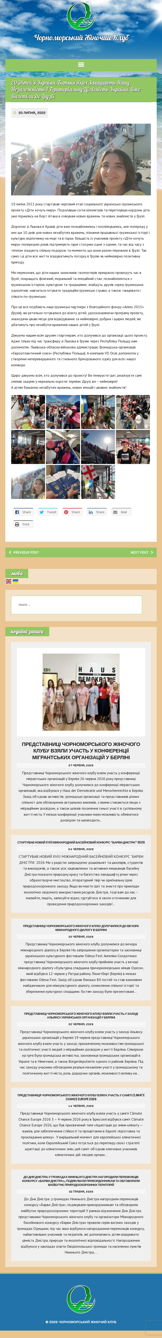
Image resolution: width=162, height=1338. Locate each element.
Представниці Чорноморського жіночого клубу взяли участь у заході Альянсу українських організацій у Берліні (81, 1023)
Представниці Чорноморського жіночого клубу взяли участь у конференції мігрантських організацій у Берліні (81, 754)
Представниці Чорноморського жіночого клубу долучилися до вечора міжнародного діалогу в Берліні (81, 935)
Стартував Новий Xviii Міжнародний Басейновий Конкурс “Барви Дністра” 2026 (81, 848)
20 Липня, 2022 (32, 116)
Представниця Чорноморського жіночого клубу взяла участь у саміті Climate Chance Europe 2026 (81, 1104)
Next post (140, 555)
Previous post (25, 555)
